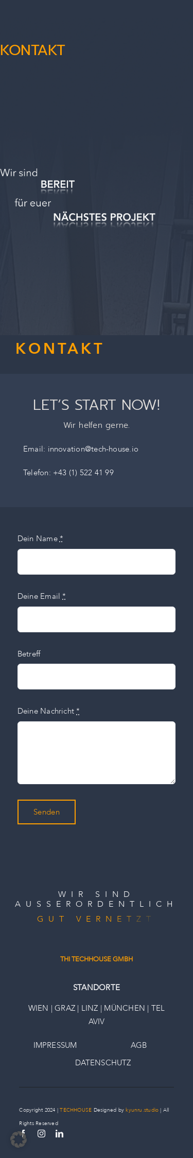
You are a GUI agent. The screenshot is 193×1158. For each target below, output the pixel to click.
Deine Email (41, 596)
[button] (18, 1139)
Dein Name (40, 538)
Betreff (29, 654)
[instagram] (41, 1133)
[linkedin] (59, 1133)
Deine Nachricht (48, 711)
